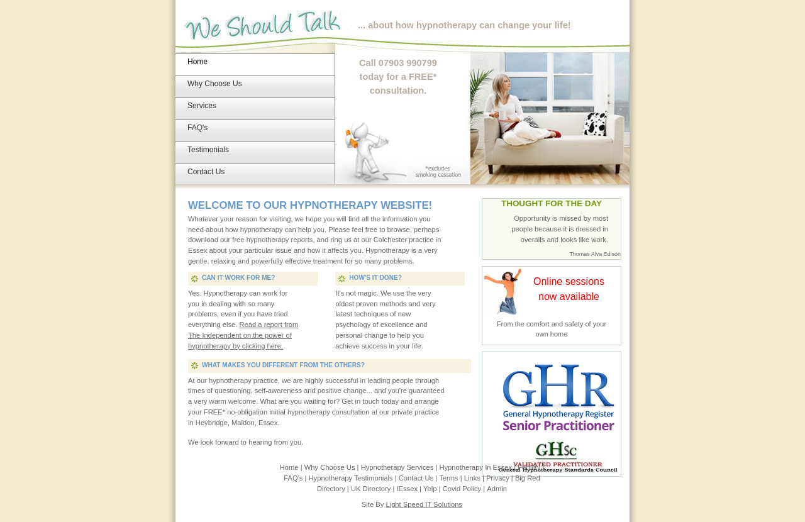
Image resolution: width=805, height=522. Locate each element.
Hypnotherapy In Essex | (478, 467)
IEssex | (409, 488)
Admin (497, 488)
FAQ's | (296, 478)
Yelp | (433, 488)
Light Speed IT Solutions (424, 504)
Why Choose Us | (332, 467)
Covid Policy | (465, 488)
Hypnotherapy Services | (400, 467)
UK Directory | (374, 488)
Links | (475, 478)
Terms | (451, 478)
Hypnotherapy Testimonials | (354, 478)
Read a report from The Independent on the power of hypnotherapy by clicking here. (243, 335)
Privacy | (500, 478)
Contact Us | (419, 478)
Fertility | (531, 467)
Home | (292, 467)
